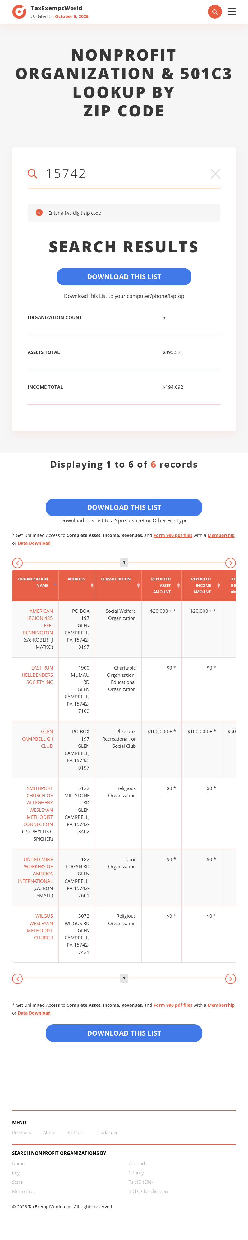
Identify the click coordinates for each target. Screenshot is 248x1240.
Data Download (34, 543)
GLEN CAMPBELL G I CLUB (37, 738)
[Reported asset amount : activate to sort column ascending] (162, 585)
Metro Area (24, 1191)
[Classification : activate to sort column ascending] (118, 585)
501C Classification (148, 1191)
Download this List (124, 1033)
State (17, 1182)
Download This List (124, 276)
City (16, 1173)
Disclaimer (107, 1132)
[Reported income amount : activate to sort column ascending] (202, 585)
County (136, 1173)
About (49, 1132)
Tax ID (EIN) (141, 1182)
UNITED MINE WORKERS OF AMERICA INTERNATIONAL (35, 870)
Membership (221, 535)
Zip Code (138, 1163)
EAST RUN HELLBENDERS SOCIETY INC (37, 675)
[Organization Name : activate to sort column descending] (35, 585)
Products (21, 1132)
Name (18, 1163)
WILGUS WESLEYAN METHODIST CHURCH (40, 927)
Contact (76, 1132)
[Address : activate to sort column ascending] (77, 585)
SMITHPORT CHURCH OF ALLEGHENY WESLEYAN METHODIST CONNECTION (38, 806)
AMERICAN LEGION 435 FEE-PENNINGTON (38, 622)
